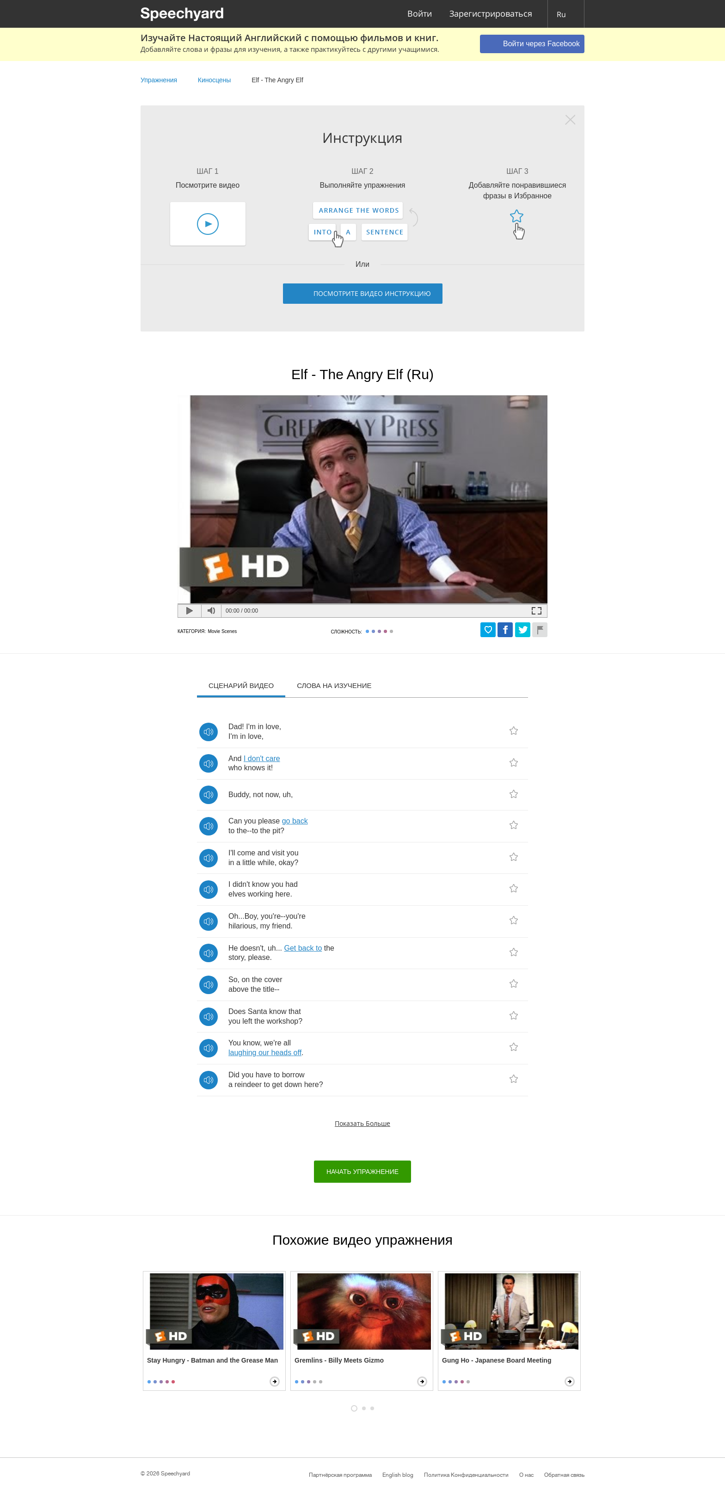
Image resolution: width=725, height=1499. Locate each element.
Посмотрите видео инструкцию (372, 293)
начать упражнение (362, 1171)
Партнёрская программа (340, 1475)
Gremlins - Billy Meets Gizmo (339, 1360)
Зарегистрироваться (490, 14)
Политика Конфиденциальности (466, 1475)
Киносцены (214, 80)
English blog (397, 1475)
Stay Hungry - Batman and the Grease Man (212, 1360)
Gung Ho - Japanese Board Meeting (496, 1360)
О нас (526, 1475)
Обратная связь (564, 1475)
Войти (419, 14)
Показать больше (362, 1123)
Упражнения (159, 80)
